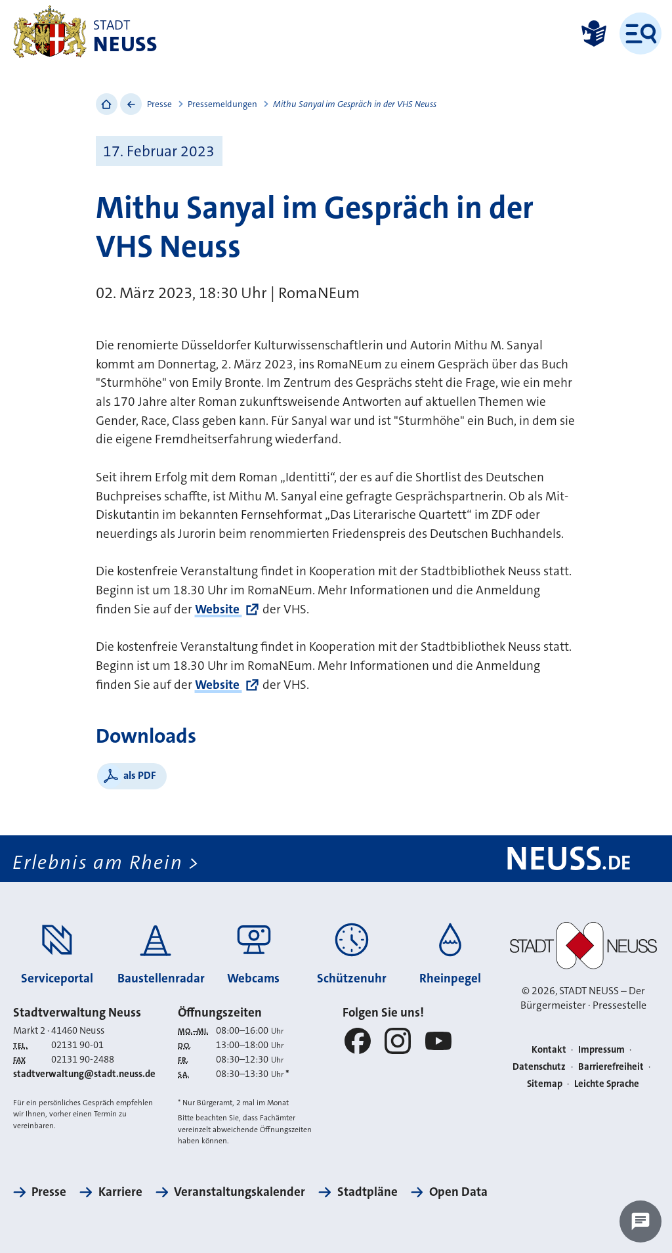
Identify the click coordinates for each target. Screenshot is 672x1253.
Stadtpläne (367, 1191)
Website (218, 609)
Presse (159, 104)
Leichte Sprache (606, 1084)
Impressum (601, 1050)
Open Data (458, 1191)
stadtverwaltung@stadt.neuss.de (84, 1074)
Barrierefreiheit (611, 1067)
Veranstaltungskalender (239, 1191)
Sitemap (544, 1084)
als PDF (139, 775)
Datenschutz (539, 1067)
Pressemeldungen (222, 104)
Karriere (120, 1191)
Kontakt (549, 1050)
